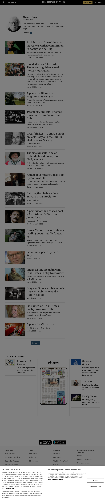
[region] (52, 483)
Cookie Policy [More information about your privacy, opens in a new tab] (10, 488)
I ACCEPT (95, 480)
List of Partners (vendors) (55, 479)
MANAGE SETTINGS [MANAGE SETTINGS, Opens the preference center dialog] (95, 486)
